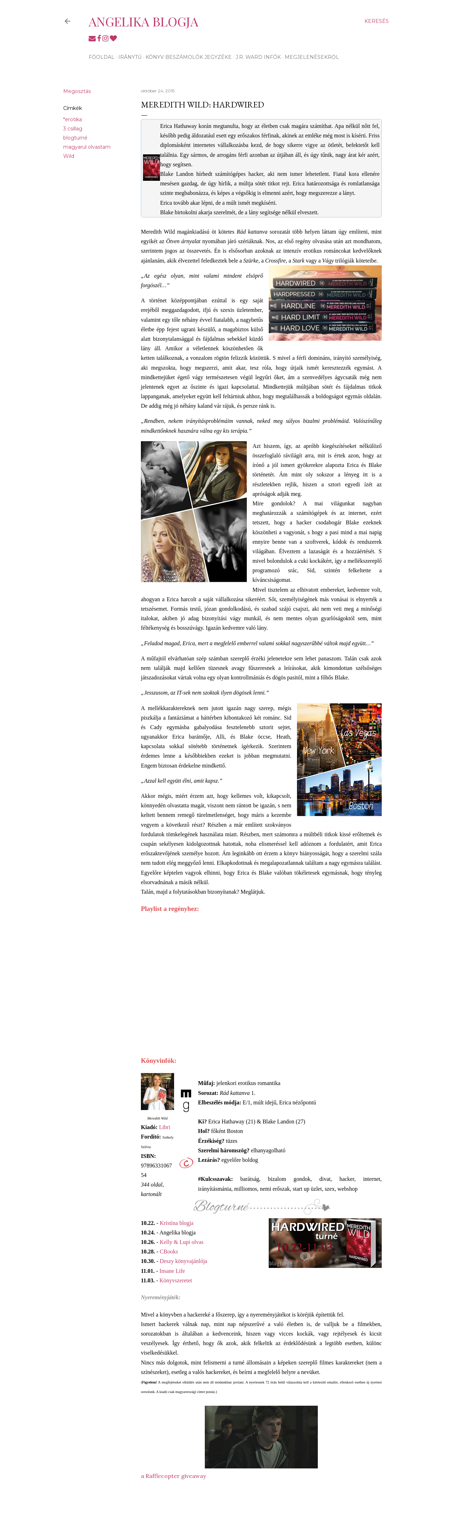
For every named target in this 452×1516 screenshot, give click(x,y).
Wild (68, 156)
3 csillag (72, 128)
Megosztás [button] (77, 91)
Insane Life (172, 1271)
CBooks (169, 1252)
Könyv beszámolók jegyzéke (188, 57)
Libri (164, 1127)
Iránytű (130, 57)
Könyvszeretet (175, 1280)
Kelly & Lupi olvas (181, 1242)
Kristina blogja (177, 1223)
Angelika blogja (143, 21)
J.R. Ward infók (258, 57)
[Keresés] (376, 21)
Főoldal (101, 57)
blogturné (75, 138)
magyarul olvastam (87, 147)
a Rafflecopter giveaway (173, 1475)
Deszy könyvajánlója (183, 1261)
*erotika (72, 119)
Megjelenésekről (312, 57)
